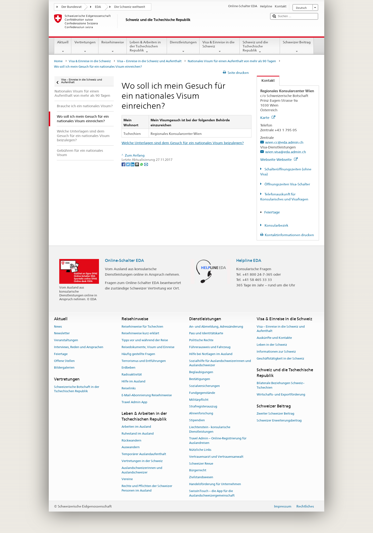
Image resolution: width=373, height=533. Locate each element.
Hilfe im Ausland (133, 381)
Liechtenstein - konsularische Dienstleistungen (209, 429)
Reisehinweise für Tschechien (142, 326)
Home (58, 61)
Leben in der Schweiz (272, 344)
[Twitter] (128, 164)
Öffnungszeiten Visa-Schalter (287, 184)
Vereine (127, 479)
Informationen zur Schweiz (276, 351)
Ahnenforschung (201, 413)
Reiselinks (129, 388)
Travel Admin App (134, 402)
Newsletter (62, 333)
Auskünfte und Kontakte (274, 338)
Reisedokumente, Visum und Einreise (148, 347)
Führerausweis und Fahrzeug (210, 347)
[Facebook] (124, 164)
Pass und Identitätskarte (206, 333)
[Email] (146, 164)
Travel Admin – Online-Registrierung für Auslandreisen (217, 441)
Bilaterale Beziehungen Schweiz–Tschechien (280, 385)
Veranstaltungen (66, 340)
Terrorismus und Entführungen (144, 361)
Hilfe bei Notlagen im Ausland (210, 354)
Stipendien (197, 420)
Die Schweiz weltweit (129, 7)
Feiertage (272, 212)
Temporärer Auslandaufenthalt (144, 454)
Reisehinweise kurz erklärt (140, 333)
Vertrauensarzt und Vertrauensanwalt (216, 456)
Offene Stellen (64, 361)
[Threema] (137, 164)
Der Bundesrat (71, 7)
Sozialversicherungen (204, 386)
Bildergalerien (64, 368)
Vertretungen (85, 46)
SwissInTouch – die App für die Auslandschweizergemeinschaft (212, 493)
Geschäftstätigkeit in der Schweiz (280, 358)
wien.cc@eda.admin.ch (284, 142)
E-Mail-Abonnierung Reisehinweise (147, 395)
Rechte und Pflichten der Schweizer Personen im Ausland (147, 488)
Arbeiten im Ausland (136, 426)
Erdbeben (128, 368)
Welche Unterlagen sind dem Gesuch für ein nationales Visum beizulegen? (183, 143)
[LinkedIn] (133, 164)
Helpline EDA (248, 260)
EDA (98, 7)
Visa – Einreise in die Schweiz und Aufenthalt (149, 61)
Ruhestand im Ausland (138, 433)
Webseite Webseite (279, 159)
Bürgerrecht (197, 470)
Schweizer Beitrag (296, 46)
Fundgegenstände (202, 393)
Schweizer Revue (201, 463)
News (58, 326)
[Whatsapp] (142, 164)
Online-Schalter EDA (124, 260)
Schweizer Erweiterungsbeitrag (279, 420)
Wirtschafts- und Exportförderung (281, 394)
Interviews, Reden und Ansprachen (78, 347)
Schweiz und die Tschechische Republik (260, 47)
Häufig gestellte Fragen (138, 354)
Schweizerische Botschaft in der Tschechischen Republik (76, 389)
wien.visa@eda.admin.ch (285, 152)
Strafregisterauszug (203, 406)
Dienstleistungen (183, 46)
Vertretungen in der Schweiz (142, 461)
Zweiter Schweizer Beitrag (275, 413)
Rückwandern (131, 440)
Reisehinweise (113, 46)
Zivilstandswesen (201, 477)
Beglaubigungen (201, 372)
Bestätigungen (199, 379)
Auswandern (131, 447)
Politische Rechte (201, 340)
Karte (267, 117)
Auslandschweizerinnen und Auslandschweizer (142, 470)
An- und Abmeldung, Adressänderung (216, 326)
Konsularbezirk (276, 225)
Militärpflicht (198, 399)
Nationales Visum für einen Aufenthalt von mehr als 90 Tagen (232, 61)
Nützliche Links (200, 450)
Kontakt (266, 80)
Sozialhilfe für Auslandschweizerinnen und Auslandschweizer (220, 363)
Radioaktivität (132, 374)
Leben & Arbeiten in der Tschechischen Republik (147, 47)
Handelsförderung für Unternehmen (215, 484)
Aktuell (62, 46)
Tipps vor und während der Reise (145, 340)
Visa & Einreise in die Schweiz (220, 46)
